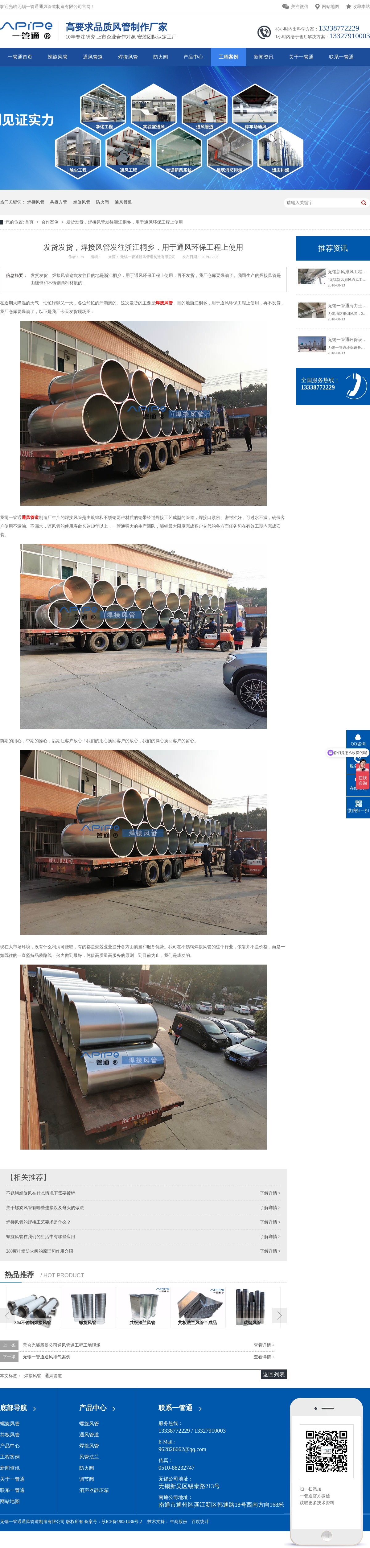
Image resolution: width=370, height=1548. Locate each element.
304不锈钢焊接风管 (32, 1322)
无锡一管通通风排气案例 (46, 1357)
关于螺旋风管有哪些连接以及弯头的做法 (45, 1207)
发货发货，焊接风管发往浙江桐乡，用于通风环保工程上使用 (124, 222)
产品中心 (193, 57)
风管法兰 (89, 1456)
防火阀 (160, 57)
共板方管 (58, 202)
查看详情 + (264, 1345)
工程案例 (228, 57)
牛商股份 (178, 1521)
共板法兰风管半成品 (197, 1322)
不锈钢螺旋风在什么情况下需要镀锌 (40, 1193)
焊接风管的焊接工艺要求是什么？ (38, 1222)
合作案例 (50, 222)
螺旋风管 (58, 57)
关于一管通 (301, 57)
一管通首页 (20, 57)
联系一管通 (341, 57)
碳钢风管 (252, 1322)
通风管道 (93, 57)
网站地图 (330, 6)
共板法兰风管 (142, 1322)
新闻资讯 (263, 57)
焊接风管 (128, 57)
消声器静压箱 (94, 1490)
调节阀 (86, 1479)
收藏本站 (361, 6)
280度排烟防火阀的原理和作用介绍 (39, 1251)
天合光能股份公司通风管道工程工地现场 (62, 1345)
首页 (30, 222)
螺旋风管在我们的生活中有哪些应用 (40, 1236)
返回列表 (274, 1374)
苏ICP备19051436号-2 (121, 1521)
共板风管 (10, 1434)
